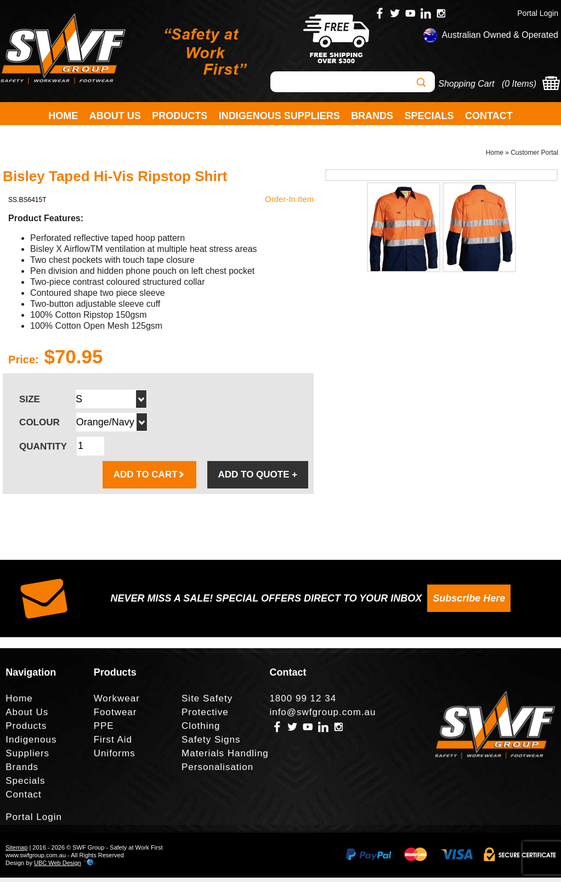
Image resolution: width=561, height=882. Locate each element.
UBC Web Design (57, 867)
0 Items (519, 83)
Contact (489, 115)
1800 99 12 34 (302, 703)
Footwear (115, 716)
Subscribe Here (469, 602)
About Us (115, 115)
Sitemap (16, 852)
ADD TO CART (149, 479)
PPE (104, 730)
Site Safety (207, 703)
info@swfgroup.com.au (322, 716)
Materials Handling (225, 757)
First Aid (113, 744)
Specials (429, 115)
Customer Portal (534, 157)
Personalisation (217, 771)
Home (63, 115)
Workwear (117, 703)
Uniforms (114, 757)
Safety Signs (211, 744)
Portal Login (537, 13)
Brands (372, 115)
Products (179, 115)
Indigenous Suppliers (279, 115)
